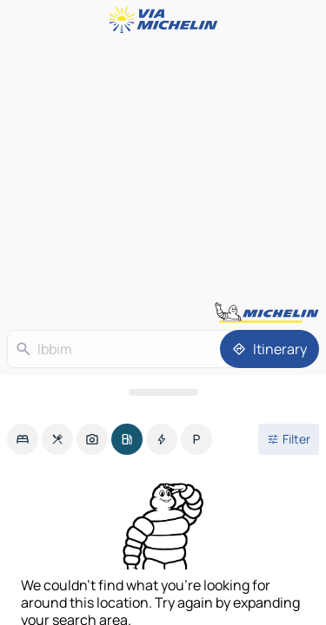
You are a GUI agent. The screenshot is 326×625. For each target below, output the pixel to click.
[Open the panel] (163, 392)
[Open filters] (288, 439)
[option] (22, 439)
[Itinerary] (269, 349)
